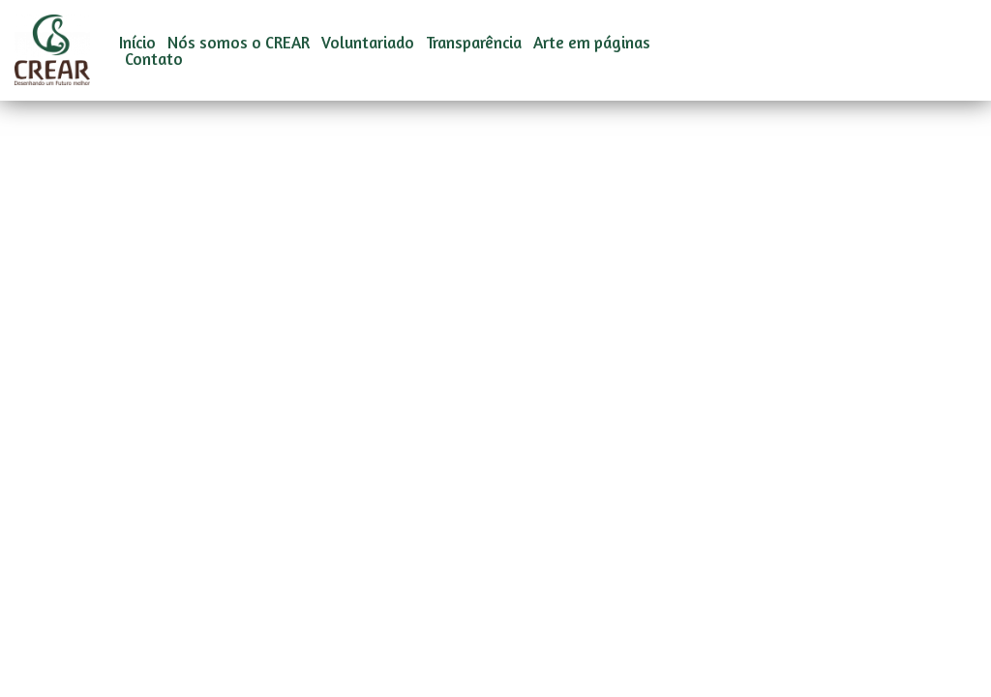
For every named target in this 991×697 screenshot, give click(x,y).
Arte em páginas (591, 42)
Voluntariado (367, 42)
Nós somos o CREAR (238, 42)
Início (137, 42)
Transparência (474, 42)
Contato (154, 58)
